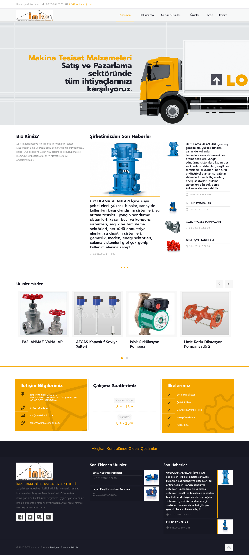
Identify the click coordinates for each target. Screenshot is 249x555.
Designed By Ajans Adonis (64, 547)
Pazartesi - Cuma (124, 400)
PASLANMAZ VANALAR (42, 342)
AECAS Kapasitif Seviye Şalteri (97, 344)
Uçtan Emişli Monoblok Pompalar (112, 489)
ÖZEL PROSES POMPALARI (203, 222)
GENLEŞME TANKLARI (200, 240)
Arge (209, 15)
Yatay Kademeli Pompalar (107, 473)
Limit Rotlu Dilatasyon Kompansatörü (203, 344)
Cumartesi (125, 417)
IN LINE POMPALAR (198, 203)
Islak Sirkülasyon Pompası (144, 344)
